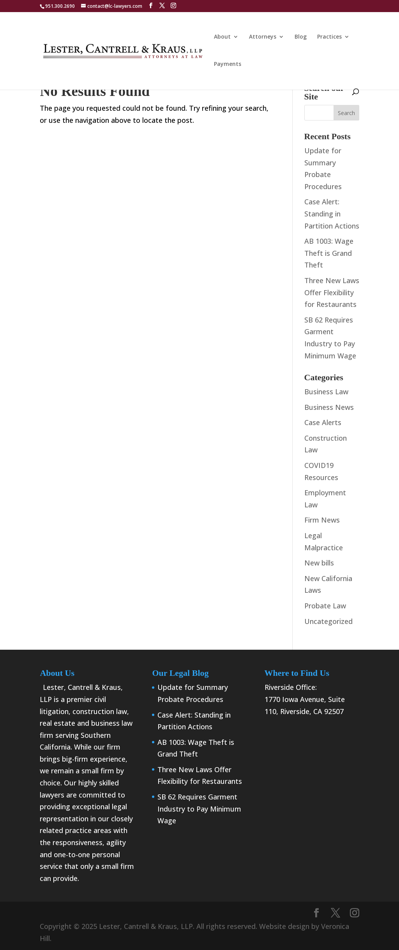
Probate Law (325, 605)
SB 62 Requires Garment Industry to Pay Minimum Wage (199, 808)
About (222, 37)
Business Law (326, 391)
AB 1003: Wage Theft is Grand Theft (328, 252)
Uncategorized (328, 621)
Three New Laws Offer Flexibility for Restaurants (331, 292)
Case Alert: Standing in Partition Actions (331, 213)
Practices (329, 37)
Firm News (322, 520)
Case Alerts (322, 422)
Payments (227, 64)
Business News (329, 407)
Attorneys (262, 37)
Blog (301, 37)
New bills (319, 562)
